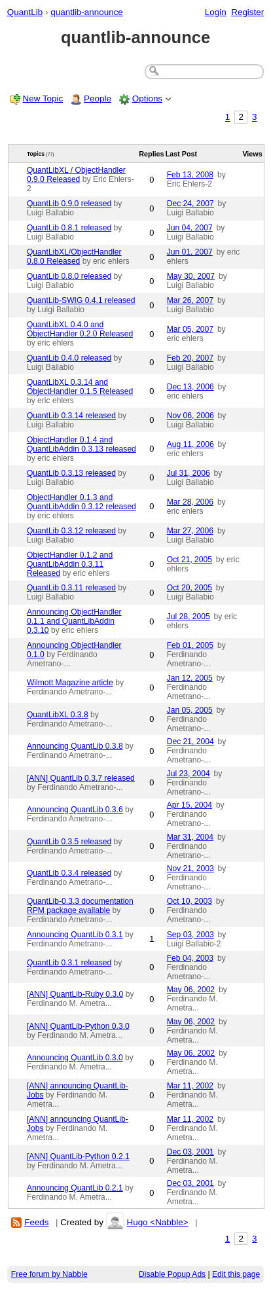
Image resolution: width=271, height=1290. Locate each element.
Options (147, 98)
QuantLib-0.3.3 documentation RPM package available (80, 906)
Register (247, 12)
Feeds (36, 1222)
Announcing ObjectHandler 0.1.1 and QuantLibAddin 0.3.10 (74, 621)
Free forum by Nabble (49, 1274)
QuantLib (25, 12)
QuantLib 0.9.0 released (69, 203)
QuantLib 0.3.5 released (69, 841)
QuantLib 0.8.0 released (69, 276)
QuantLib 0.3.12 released (71, 530)
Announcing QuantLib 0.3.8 (75, 746)
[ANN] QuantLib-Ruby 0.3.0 (75, 994)
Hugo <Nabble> (157, 1222)
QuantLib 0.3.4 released (69, 873)
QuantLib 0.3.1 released (69, 962)
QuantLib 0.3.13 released (71, 473)
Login (215, 12)
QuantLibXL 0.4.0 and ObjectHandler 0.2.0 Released (80, 329)
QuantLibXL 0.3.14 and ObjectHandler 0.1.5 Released (80, 387)
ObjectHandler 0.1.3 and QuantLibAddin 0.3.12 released (81, 502)
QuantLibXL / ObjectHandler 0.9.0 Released (76, 175)
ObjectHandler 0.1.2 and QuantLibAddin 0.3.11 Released (70, 564)
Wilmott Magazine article (70, 682)
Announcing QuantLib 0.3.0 (75, 1057)
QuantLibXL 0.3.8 (57, 714)
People (97, 98)
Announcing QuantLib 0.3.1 (75, 934)
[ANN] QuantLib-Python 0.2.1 (78, 1156)
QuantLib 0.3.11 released (71, 587)
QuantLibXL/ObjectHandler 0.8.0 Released (74, 256)
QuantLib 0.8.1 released (69, 227)
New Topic (43, 98)
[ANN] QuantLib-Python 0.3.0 (78, 1026)
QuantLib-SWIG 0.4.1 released (81, 300)
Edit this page (236, 1274)
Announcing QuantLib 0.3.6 (75, 809)
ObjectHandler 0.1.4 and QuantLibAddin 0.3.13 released (81, 444)
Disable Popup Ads (172, 1274)
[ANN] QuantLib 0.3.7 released (81, 778)
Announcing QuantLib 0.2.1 (75, 1187)
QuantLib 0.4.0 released (69, 358)
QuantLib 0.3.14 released (71, 415)
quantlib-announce (86, 12)
